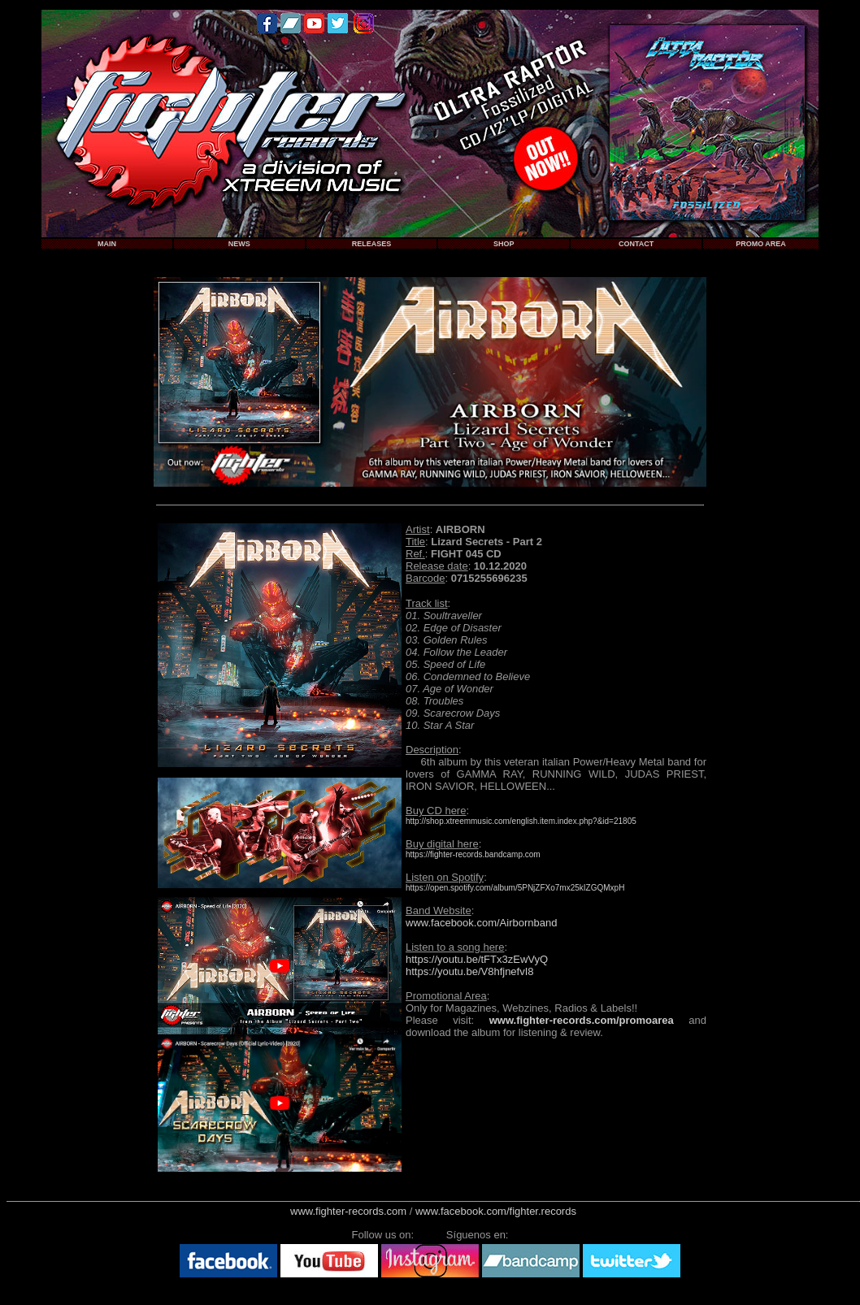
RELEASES (372, 244)
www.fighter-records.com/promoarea (581, 1020)
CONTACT (636, 244)
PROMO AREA (761, 244)
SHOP (504, 244)
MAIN (107, 244)
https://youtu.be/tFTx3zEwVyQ (477, 959)
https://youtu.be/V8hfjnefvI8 (470, 971)
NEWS (239, 244)
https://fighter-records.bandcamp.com (473, 854)
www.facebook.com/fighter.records (495, 1211)
